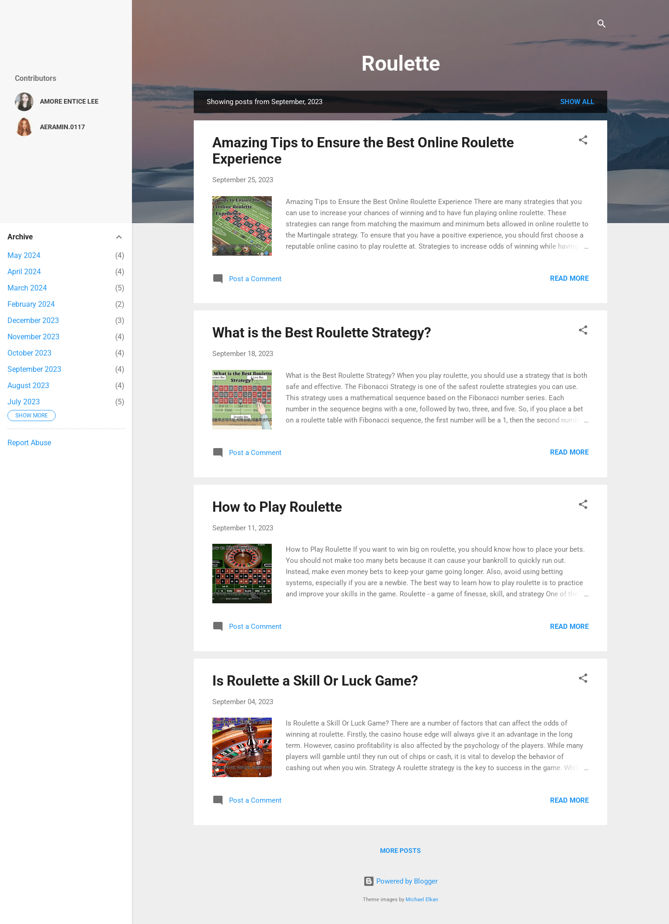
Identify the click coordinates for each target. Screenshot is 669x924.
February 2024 (31, 304)
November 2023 (33, 336)
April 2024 (24, 271)
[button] (583, 141)
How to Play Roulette (277, 507)
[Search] (601, 25)
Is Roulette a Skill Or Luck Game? (315, 681)
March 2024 (27, 288)
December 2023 (33, 320)
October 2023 (29, 353)
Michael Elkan (422, 900)
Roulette (400, 63)
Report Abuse (29, 442)
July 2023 (23, 401)
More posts (400, 850)
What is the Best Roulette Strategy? (321, 332)
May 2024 (23, 255)
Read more (569, 278)
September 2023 (34, 369)
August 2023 (28, 385)
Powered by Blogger (400, 881)
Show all (577, 102)
